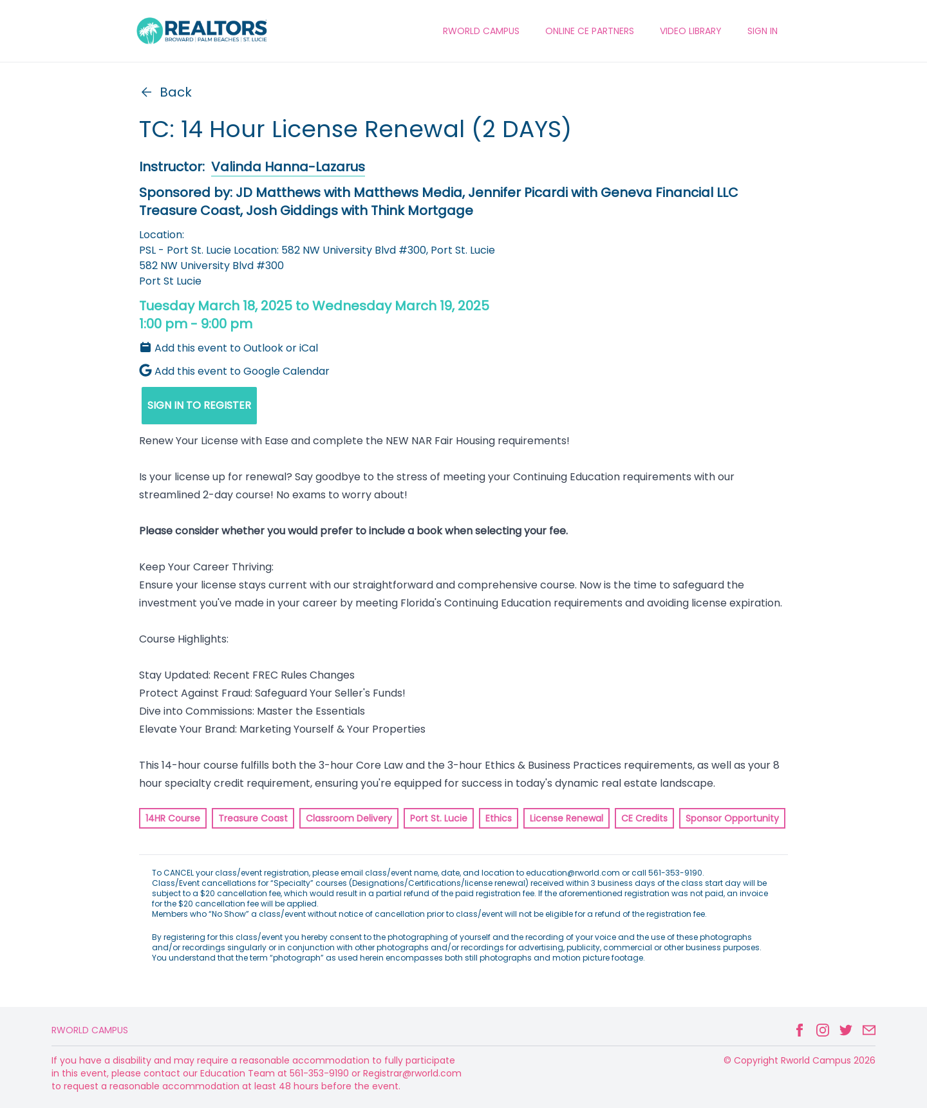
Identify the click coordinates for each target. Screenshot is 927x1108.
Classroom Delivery (349, 818)
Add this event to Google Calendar (234, 371)
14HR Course (172, 818)
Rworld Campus (90, 1030)
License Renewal (566, 818)
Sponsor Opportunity (732, 818)
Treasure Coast (253, 818)
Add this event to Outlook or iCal (228, 348)
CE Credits (644, 818)
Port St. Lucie (438, 818)
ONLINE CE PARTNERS (589, 30)
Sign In (762, 30)
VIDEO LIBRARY (691, 30)
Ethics (498, 818)
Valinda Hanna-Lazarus (288, 167)
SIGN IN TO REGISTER (199, 405)
